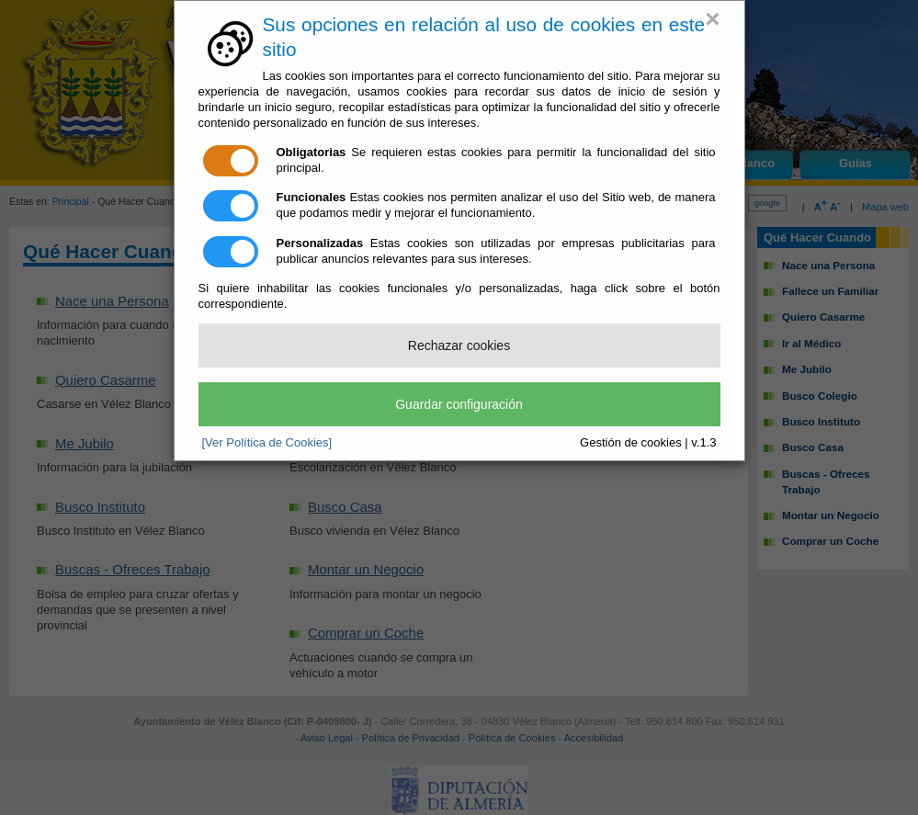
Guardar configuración (459, 404)
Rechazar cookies (459, 345)
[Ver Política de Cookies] (267, 442)
